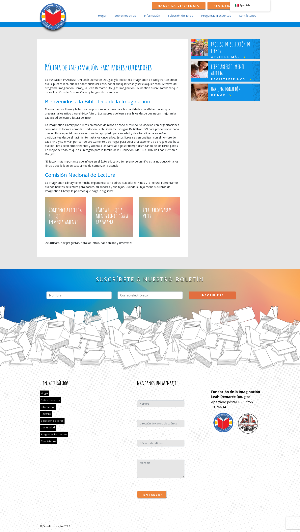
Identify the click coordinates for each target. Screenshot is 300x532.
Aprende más (225, 57)
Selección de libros (180, 15)
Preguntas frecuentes (216, 15)
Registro (46, 414)
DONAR (218, 95)
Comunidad (48, 427)
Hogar (102, 15)
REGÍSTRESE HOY (228, 79)
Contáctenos (247, 15)
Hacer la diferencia (178, 6)
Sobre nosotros (125, 15)
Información (152, 15)
